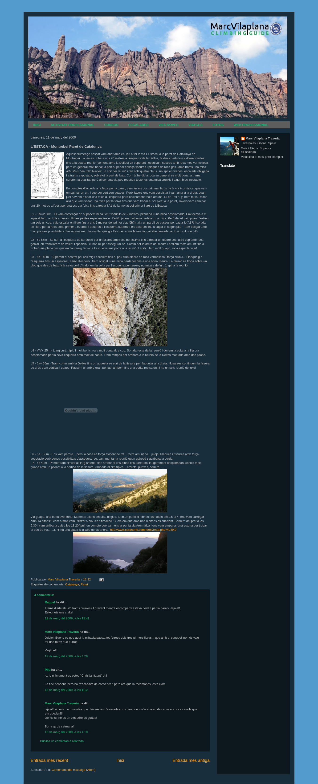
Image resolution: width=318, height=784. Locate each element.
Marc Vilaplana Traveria (62, 631)
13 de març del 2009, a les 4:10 (66, 732)
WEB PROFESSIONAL (251, 125)
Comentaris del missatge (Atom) (73, 770)
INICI (37, 125)
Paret (84, 584)
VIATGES (195, 125)
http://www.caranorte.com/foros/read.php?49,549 (143, 529)
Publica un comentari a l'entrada (62, 741)
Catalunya (72, 584)
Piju (47, 669)
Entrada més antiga (191, 760)
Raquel (50, 602)
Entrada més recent (49, 760)
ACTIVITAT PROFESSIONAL (72, 125)
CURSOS (111, 125)
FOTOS (218, 125)
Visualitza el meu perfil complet (262, 157)
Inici (120, 760)
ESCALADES (138, 125)
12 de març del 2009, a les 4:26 (66, 656)
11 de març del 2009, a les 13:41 (67, 618)
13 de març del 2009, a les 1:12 (66, 690)
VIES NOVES (169, 125)
